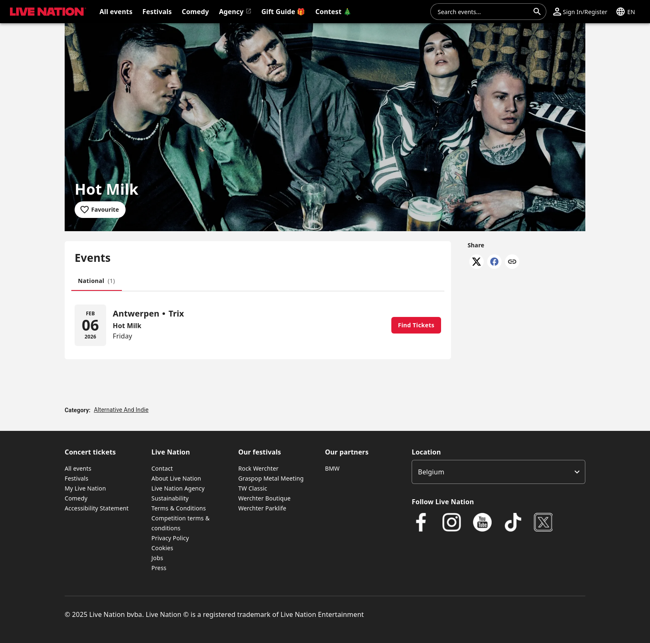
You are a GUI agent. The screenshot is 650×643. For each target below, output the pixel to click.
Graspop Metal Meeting (271, 478)
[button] (580, 11)
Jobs (157, 558)
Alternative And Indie (121, 409)
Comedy (76, 498)
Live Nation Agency (177, 488)
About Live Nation (176, 478)
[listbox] (498, 471)
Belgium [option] (431, 471)
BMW (332, 468)
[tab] (96, 281)
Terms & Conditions (178, 508)
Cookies (162, 548)
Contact (162, 468)
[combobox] (483, 11)
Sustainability (170, 498)
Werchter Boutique (264, 498)
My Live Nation (85, 488)
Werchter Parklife (262, 508)
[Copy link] (512, 262)
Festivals (76, 478)
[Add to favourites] (100, 209)
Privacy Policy (170, 538)
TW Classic (252, 488)
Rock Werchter (258, 468)
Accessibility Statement (97, 508)
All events (78, 468)
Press (158, 568)
